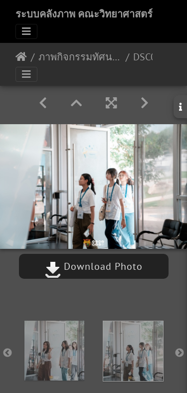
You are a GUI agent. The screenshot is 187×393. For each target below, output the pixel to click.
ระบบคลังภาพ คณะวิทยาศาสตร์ (84, 13)
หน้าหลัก (21, 56)
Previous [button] (7, 353)
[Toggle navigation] (26, 31)
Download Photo (94, 266)
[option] (54, 351)
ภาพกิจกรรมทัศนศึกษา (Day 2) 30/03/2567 (80, 56)
